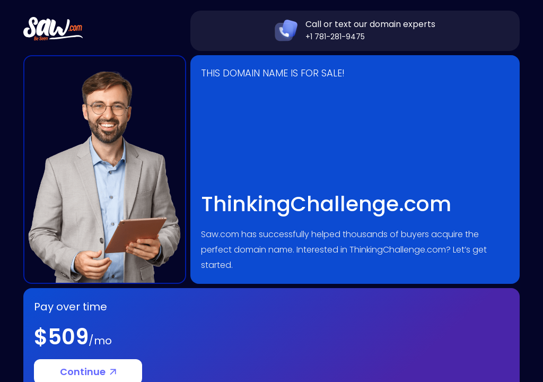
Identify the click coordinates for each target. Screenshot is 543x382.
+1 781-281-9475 (335, 36)
